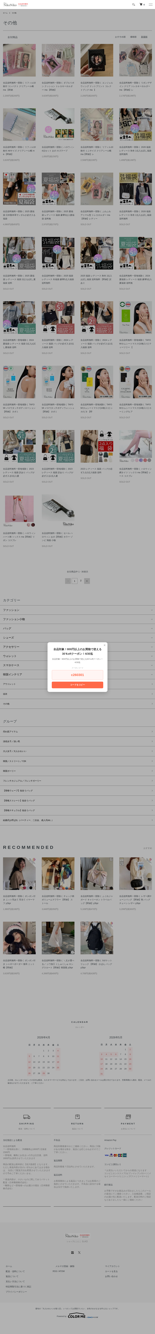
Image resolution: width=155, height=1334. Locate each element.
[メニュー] (150, 4)
